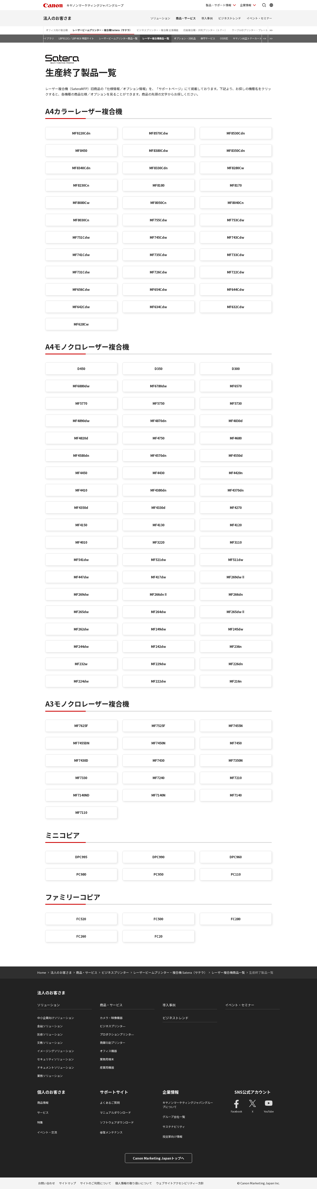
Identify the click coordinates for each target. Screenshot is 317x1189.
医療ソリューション (50, 1034)
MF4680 (236, 438)
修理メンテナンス (111, 1132)
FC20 (158, 936)
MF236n (236, 646)
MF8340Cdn (81, 167)
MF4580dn (81, 455)
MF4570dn (158, 455)
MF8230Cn (81, 185)
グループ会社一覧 (174, 1117)
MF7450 (236, 742)
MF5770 (81, 403)
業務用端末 (107, 1059)
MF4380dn (158, 490)
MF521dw (158, 559)
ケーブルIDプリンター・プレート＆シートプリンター (261, 30)
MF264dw (158, 611)
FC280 (235, 918)
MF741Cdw (81, 254)
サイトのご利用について (95, 1183)
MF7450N (158, 742)
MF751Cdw (81, 237)
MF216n (236, 681)
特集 (40, 1122)
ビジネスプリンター (115, 972)
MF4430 (158, 472)
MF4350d (81, 507)
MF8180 (158, 185)
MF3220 (158, 542)
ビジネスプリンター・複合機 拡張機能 (158, 30)
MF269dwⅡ (236, 577)
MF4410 (81, 490)
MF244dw (81, 646)
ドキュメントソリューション (55, 1067)
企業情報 (171, 1092)
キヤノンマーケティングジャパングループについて (188, 1105)
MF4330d (158, 507)
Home (41, 972)
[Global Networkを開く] (271, 5)
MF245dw (235, 629)
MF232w (81, 663)
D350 (158, 368)
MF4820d (81, 438)
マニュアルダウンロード (115, 1112)
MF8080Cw (81, 202)
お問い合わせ (46, 1183)
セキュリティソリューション (55, 1059)
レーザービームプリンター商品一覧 (118, 38)
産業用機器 (107, 1067)
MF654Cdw (158, 289)
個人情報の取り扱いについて (133, 1183)
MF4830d (236, 420)
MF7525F (158, 725)
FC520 (81, 918)
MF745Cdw (158, 237)
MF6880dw (81, 385)
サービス (43, 1112)
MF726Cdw (158, 272)
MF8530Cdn (236, 133)
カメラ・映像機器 (111, 1018)
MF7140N (158, 795)
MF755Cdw (158, 219)
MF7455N (236, 725)
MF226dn (236, 663)
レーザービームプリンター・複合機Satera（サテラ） (102, 30)
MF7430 (158, 760)
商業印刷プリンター (112, 1043)
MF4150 (81, 524)
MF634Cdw (158, 306)
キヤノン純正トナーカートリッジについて (256, 38)
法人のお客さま (57, 18)
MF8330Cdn (158, 167)
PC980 (81, 874)
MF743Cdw (235, 237)
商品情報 (43, 1103)
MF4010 (81, 542)
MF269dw (81, 594)
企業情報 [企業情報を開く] (245, 5)
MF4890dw (81, 420)
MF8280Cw (235, 167)
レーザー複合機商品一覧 (155, 38)
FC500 (158, 918)
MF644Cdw (235, 289)
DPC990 (158, 856)
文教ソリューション (50, 1043)
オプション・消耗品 (185, 38)
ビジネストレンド (229, 18)
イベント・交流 (47, 1132)
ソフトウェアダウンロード (117, 1122)
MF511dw (235, 559)
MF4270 (236, 507)
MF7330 (81, 777)
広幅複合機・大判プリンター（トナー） (205, 30)
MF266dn (236, 594)
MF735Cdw (158, 254)
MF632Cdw (235, 306)
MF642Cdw (81, 306)
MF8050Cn (158, 202)
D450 (81, 368)
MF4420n (236, 472)
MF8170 (236, 185)
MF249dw (158, 629)
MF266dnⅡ (158, 594)
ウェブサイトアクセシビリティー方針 (180, 1183)
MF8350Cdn (236, 150)
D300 (236, 368)
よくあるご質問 (110, 1103)
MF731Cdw (81, 272)
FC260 (81, 936)
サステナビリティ (174, 1127)
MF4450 (81, 472)
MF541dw (81, 559)
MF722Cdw (235, 272)
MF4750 (158, 438)
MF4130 (158, 524)
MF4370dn (236, 490)
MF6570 (236, 385)
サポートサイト (114, 1092)
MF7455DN (81, 742)
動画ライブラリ (45, 38)
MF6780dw (158, 385)
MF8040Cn (236, 202)
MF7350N (236, 760)
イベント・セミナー (259, 18)
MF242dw (158, 646)
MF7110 (81, 812)
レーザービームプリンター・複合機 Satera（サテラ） (170, 972)
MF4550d (236, 455)
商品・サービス (186, 18)
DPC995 (81, 856)
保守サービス (208, 38)
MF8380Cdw (158, 150)
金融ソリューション (50, 1026)
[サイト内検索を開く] (264, 5)
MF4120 (236, 524)
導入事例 (207, 18)
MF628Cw (81, 324)
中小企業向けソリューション (55, 1018)
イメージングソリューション (55, 1051)
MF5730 (236, 403)
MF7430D (81, 760)
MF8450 (81, 150)
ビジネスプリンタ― (112, 1026)
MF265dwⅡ (236, 611)
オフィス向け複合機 (57, 30)
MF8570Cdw (158, 133)
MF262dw (81, 629)
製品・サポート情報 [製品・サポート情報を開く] (218, 5)
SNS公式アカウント (253, 1092)
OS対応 (224, 38)
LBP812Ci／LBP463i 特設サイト (76, 38)
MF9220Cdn (81, 133)
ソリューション (160, 18)
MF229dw (158, 663)
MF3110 (236, 542)
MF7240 (158, 777)
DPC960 (236, 856)
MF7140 (236, 795)
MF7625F (81, 725)
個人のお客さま (51, 1092)
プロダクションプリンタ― (117, 1034)
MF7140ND (81, 795)
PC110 (236, 874)
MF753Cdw (235, 219)
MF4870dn (158, 420)
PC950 (158, 874)
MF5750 (158, 403)
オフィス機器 (108, 1051)
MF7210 (236, 777)
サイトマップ (67, 1183)
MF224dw (81, 681)
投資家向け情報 (172, 1136)
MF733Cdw (235, 254)
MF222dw (158, 681)
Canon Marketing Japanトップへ (158, 1158)
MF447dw (81, 577)
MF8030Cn (81, 219)
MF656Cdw (81, 289)
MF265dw (81, 611)
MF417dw (158, 577)
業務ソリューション (50, 1076)
